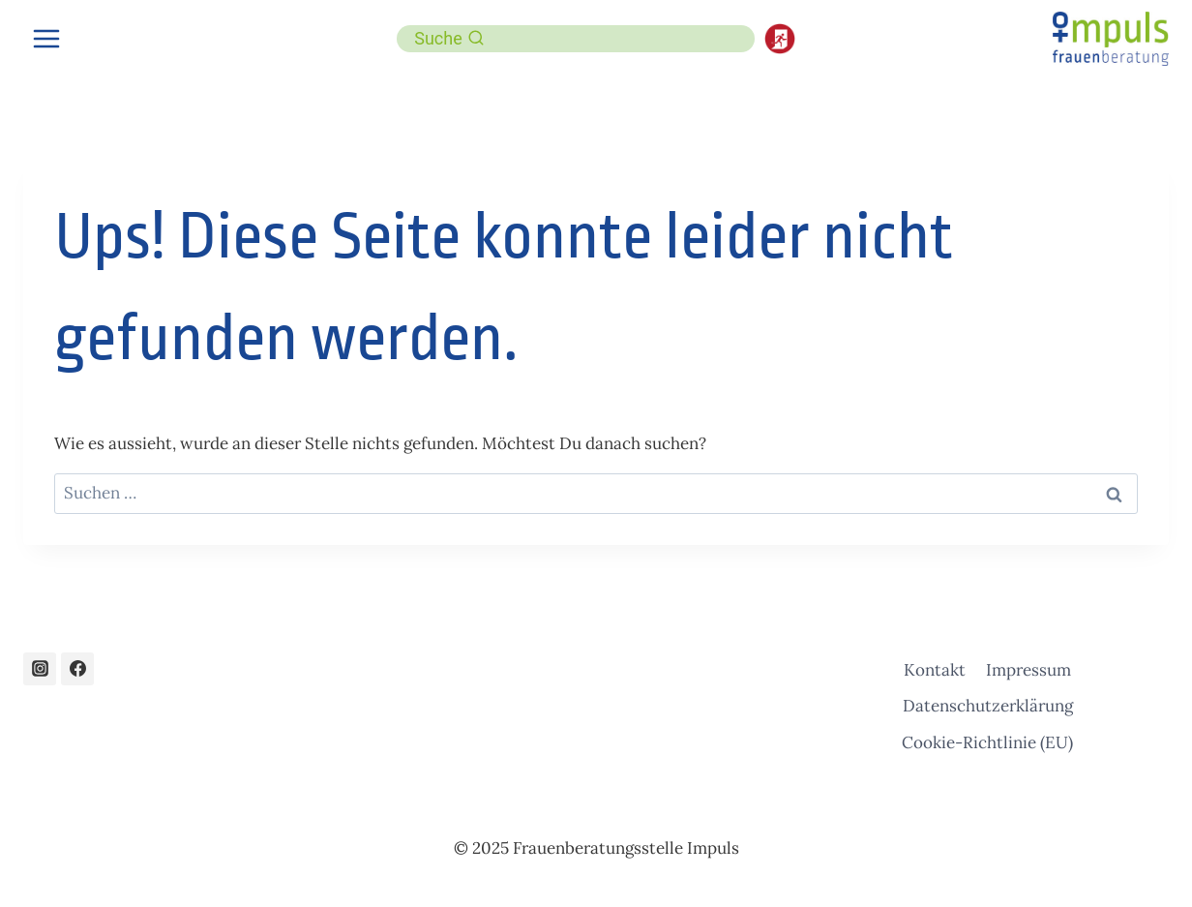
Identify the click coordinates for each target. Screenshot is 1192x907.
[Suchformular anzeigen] (449, 39)
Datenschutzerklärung (988, 705)
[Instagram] (39, 668)
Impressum (1028, 669)
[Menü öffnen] (47, 38)
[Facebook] (77, 668)
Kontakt (935, 669)
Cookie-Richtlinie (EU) (987, 742)
